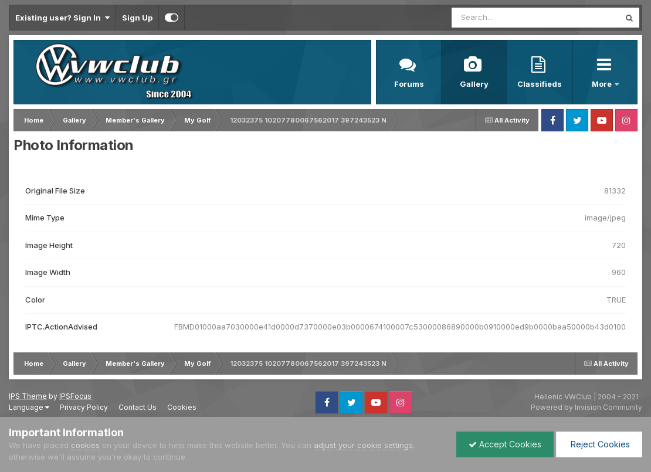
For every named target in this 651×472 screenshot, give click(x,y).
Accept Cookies (505, 444)
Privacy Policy (84, 407)
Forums (409, 84)
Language (29, 407)
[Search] (503, 18)
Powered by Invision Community (586, 407)
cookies (85, 445)
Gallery (474, 84)
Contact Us (137, 407)
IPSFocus (75, 396)
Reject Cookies (599, 444)
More (602, 84)
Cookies (181, 407)
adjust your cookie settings (363, 445)
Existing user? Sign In (62, 17)
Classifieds (539, 84)
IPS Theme (28, 396)
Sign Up (137, 17)
